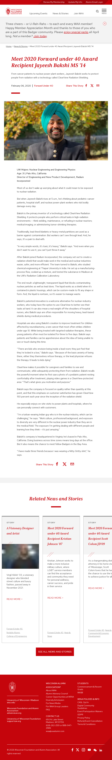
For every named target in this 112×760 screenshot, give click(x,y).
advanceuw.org (14, 713)
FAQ (48, 709)
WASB (80, 692)
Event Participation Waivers (90, 711)
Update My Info (75, 2)
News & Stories (61, 13)
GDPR (80, 714)
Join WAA (79, 13)
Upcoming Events (38, 13)
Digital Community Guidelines (85, 706)
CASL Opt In (83, 702)
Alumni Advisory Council (57, 693)
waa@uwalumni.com (55, 731)
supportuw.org (14, 721)
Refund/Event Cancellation (90, 721)
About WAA (51, 690)
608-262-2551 (53, 725)
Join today (40, 36)
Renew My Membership (54, 2)
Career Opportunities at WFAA (60, 696)
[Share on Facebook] (86, 86)
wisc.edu (11, 702)
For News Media (53, 703)
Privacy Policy (83, 717)
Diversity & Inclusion (55, 700)
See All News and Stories (55, 651)
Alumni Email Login (94, 2)
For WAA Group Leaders (57, 706)
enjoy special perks (76, 32)
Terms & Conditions (86, 724)
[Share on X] (92, 86)
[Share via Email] (98, 86)
